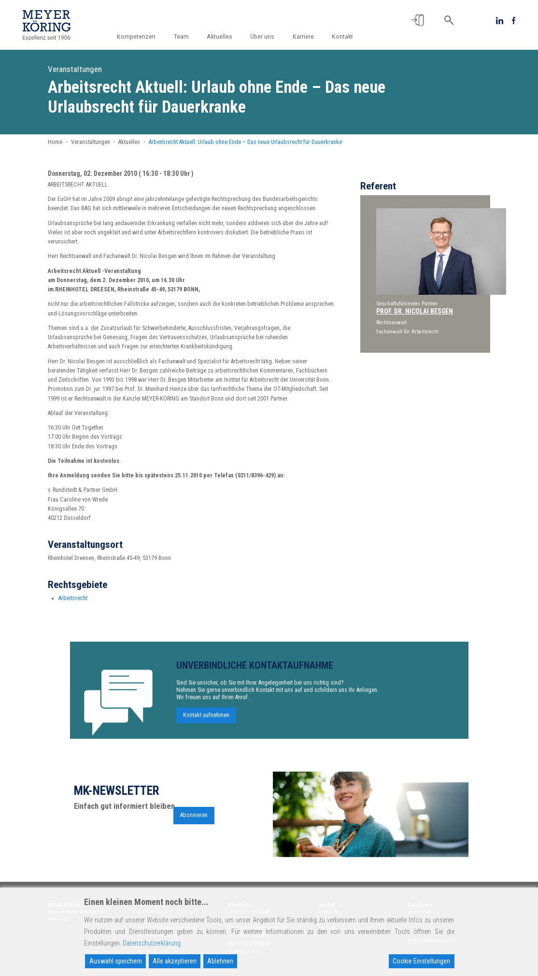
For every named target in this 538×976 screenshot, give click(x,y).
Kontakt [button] (342, 36)
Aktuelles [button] (219, 36)
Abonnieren (194, 819)
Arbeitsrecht (72, 601)
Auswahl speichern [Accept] (115, 961)
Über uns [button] (262, 36)
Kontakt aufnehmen (206, 719)
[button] (417, 20)
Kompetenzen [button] (136, 36)
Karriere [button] (303, 36)
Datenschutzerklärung (152, 943)
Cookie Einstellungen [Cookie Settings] (421, 961)
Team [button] (181, 36)
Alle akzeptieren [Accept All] (175, 961)
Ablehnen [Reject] (220, 961)
